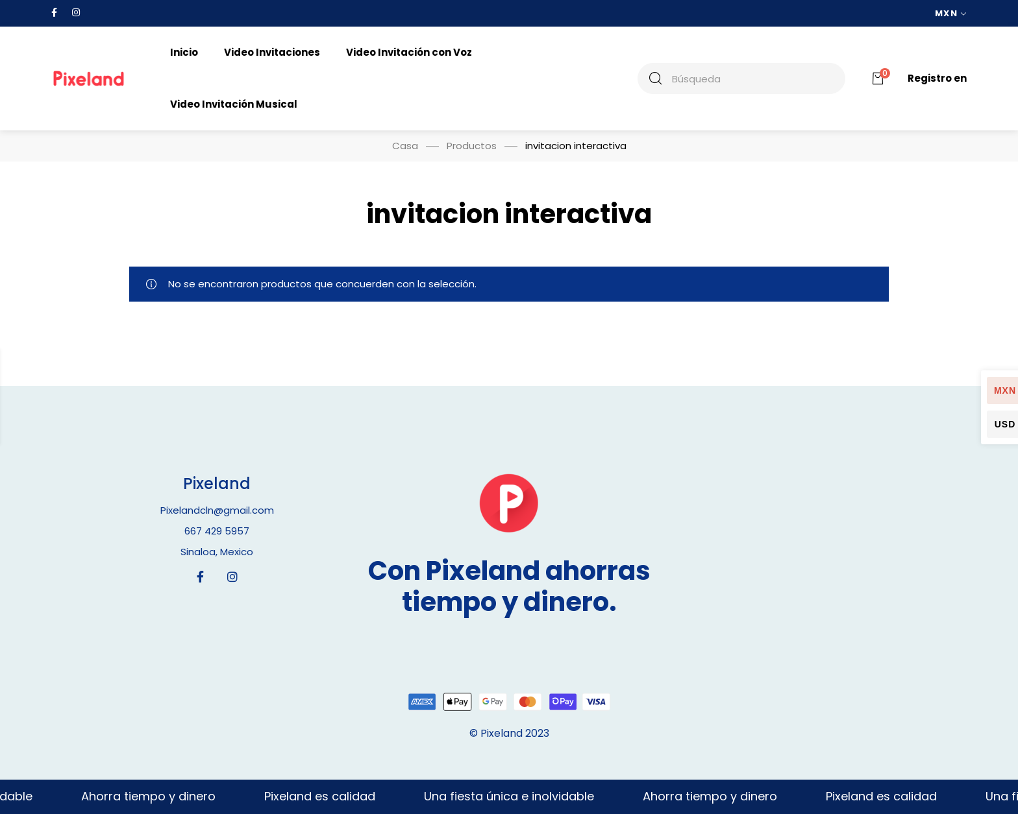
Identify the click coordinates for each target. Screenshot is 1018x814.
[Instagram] (232, 576)
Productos (472, 145)
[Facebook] (200, 576)
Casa (405, 145)
